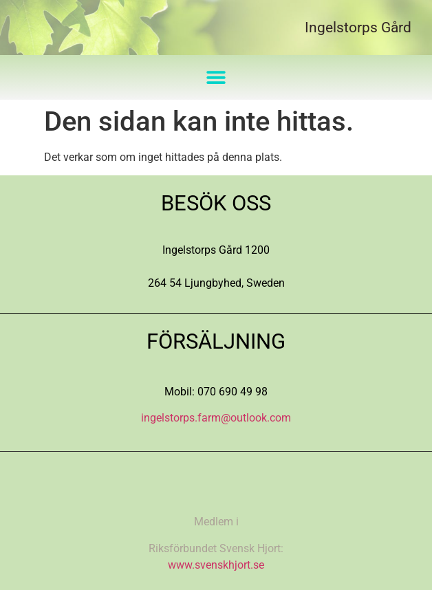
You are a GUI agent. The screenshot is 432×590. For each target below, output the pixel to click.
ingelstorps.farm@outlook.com (216, 417)
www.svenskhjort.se (216, 564)
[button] (216, 77)
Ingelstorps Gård (358, 27)
